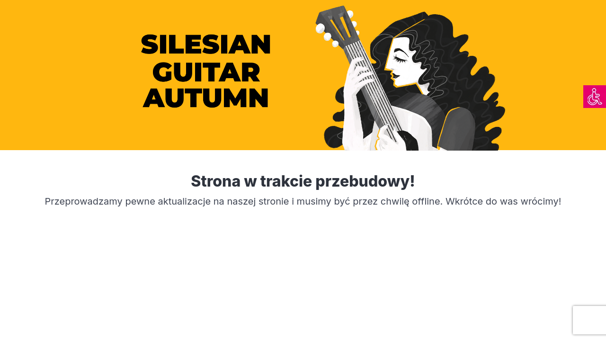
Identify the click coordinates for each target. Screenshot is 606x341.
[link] (594, 96)
